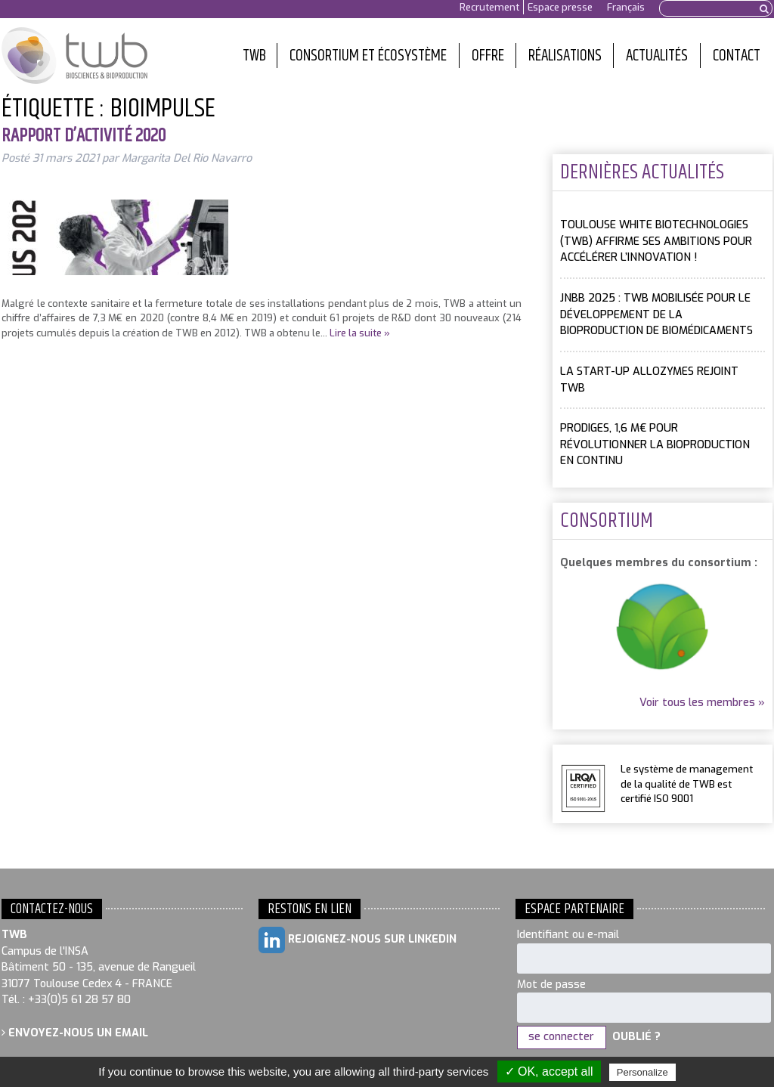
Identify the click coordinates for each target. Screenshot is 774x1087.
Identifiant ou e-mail (568, 935)
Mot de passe (551, 984)
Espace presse (560, 7)
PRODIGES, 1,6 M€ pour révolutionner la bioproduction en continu (655, 444)
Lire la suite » (360, 333)
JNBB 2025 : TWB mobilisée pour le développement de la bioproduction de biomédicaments (656, 314)
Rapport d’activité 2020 (84, 136)
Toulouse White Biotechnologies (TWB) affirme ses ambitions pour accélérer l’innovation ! (656, 241)
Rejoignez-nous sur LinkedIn (358, 940)
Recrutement (489, 7)
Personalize (642, 1072)
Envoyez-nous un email (75, 1033)
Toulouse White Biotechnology (74, 56)
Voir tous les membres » (702, 702)
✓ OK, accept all (549, 1071)
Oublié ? (636, 1037)
